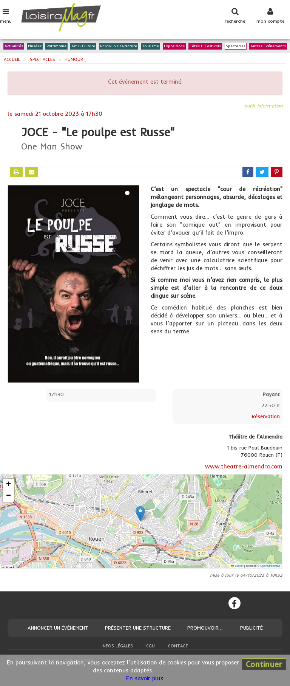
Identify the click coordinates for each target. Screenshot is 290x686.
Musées (35, 46)
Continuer (264, 664)
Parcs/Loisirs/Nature (118, 46)
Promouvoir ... (205, 628)
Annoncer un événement (58, 628)
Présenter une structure (138, 628)
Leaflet (237, 566)
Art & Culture (83, 46)
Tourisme (150, 46)
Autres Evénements (268, 46)
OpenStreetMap (270, 566)
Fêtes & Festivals (205, 46)
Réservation (266, 416)
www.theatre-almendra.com (243, 466)
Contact (178, 646)
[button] (140, 513)
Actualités (14, 46)
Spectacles (235, 46)
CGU (150, 646)
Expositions (174, 46)
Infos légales (117, 646)
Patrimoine (56, 46)
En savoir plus (144, 678)
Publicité (251, 628)
